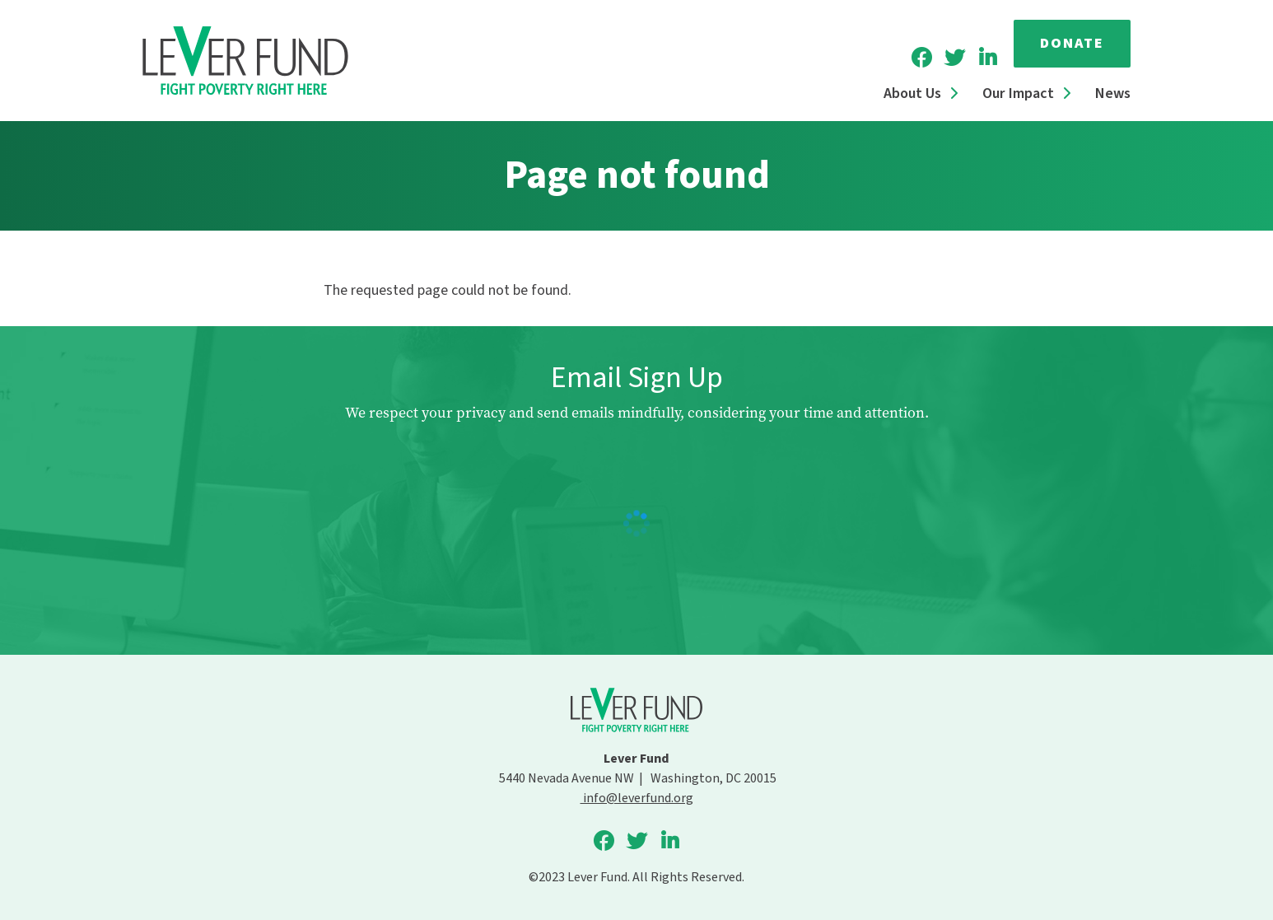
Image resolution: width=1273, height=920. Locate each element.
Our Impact (1018, 93)
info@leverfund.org (637, 798)
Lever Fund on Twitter (954, 57)
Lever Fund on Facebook (921, 57)
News (1113, 93)
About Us (912, 93)
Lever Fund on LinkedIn (987, 57)
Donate (1072, 43)
